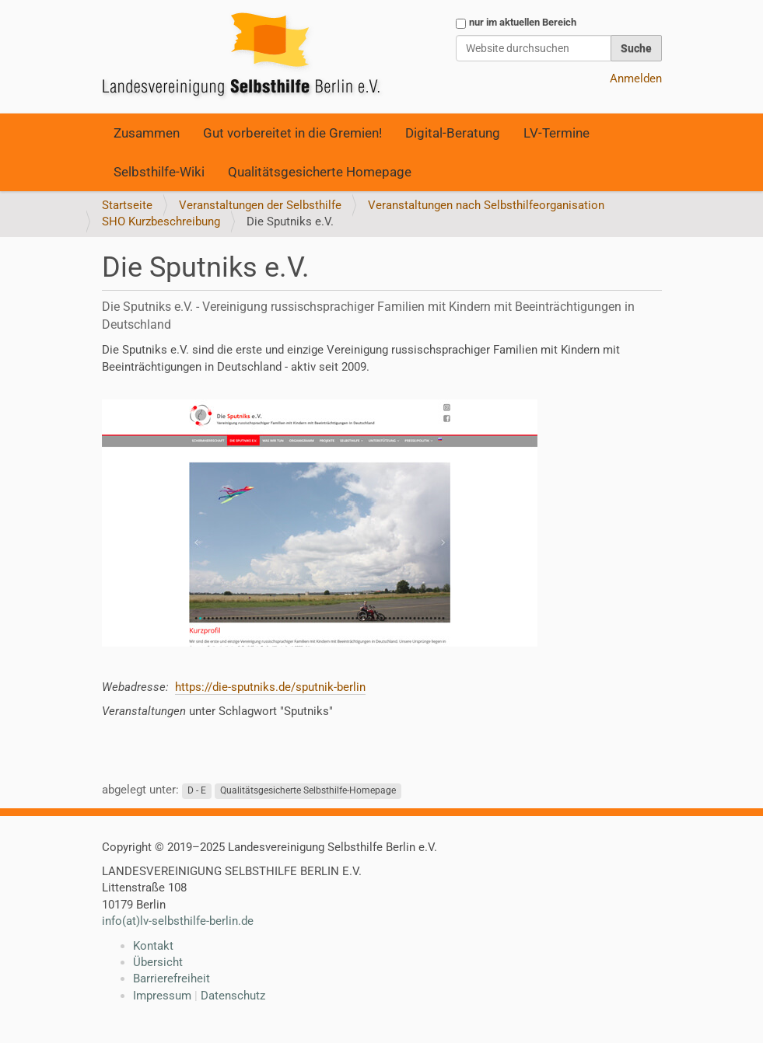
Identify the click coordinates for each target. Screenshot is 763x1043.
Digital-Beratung (452, 133)
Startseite (127, 205)
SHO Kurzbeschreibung (161, 221)
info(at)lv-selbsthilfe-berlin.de (178, 921)
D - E (196, 790)
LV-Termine (556, 133)
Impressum (162, 996)
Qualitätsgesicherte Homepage (319, 172)
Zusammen (147, 133)
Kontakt (153, 946)
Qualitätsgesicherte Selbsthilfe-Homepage (308, 790)
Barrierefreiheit (171, 978)
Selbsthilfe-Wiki (159, 172)
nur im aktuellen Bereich (522, 22)
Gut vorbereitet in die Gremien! (292, 133)
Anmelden (636, 78)
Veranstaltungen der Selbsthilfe (260, 205)
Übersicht (158, 962)
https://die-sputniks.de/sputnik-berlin (270, 687)
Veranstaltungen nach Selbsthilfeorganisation (486, 205)
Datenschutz (233, 996)
